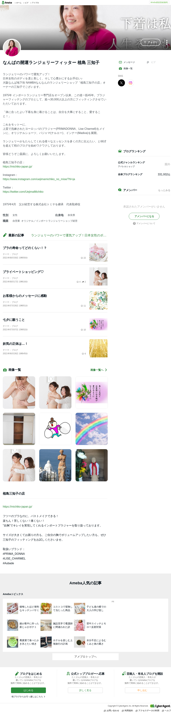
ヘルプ (166, 710)
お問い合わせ (111, 710)
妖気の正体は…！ (15, 343)
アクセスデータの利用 (147, 710)
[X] (121, 82)
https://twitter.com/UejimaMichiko (23, 191)
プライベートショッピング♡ (23, 272)
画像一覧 (126, 68)
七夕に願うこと (14, 320)
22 (83, 258)
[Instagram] (130, 82)
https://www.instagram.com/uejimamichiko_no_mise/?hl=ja (39, 179)
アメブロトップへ (85, 656)
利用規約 (127, 710)
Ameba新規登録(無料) (159, 2)
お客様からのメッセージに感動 (25, 296)
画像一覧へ (98, 370)
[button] (151, 42)
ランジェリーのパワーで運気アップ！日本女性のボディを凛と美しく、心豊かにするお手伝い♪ (98, 235)
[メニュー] (166, 42)
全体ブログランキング (130, 174)
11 (83, 306)
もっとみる (164, 190)
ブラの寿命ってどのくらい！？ (25, 248)
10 (83, 330)
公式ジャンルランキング (131, 162)
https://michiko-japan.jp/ (17, 166)
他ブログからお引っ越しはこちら (27, 696)
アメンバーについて (144, 223)
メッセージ (127, 62)
